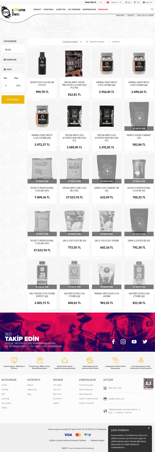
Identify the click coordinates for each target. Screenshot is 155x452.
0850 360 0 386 (114, 388)
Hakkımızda (32, 389)
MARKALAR (103, 9)
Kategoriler (10, 41)
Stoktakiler (114, 41)
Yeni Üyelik (57, 385)
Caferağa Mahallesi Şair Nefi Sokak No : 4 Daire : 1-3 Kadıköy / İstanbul (124, 411)
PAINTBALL (49, 9)
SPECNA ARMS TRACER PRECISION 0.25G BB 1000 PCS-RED (74, 85)
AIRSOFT (37, 9)
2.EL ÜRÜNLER (74, 9)
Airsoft (4, 385)
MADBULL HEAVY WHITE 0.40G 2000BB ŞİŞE (139, 83)
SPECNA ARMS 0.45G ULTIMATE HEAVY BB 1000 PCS (74, 138)
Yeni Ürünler (6, 403)
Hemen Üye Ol (90, 2)
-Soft (64, 448)
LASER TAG (61, 9)
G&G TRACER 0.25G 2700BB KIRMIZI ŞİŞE (42, 295)
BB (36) (8, 49)
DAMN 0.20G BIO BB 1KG (139, 240)
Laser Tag (5, 398)
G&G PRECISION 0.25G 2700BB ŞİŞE (74, 295)
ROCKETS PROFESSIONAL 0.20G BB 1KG (138, 189)
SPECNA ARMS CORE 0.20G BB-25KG (74, 189)
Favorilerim (57, 398)
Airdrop (4, 407)
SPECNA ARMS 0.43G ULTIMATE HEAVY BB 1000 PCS (106, 138)
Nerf (3, 394)
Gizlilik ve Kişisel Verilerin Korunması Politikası (67, 440)
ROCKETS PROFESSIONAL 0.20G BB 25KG (42, 242)
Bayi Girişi (57, 394)
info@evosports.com (116, 398)
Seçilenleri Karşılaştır (95, 41)
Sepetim (56, 403)
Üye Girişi (57, 389)
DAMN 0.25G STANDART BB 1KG (106, 189)
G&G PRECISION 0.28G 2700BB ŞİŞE (139, 295)
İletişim (30, 385)
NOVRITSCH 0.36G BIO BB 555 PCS (42, 83)
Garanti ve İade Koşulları (88, 398)
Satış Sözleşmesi (85, 394)
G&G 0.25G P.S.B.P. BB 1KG (74, 240)
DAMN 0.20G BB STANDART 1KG (139, 136)
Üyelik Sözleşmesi (86, 389)
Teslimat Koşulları (86, 385)
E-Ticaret (70, 448)
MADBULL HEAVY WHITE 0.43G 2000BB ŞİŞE (106, 83)
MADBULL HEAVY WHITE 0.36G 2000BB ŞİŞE (42, 136)
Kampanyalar (89, 9)
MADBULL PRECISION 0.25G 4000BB (106, 295)
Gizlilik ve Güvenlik (86, 403)
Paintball (5, 389)
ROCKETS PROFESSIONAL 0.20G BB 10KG (42, 189)
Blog (29, 394)
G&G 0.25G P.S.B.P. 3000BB (107, 240)
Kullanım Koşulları (97, 440)
